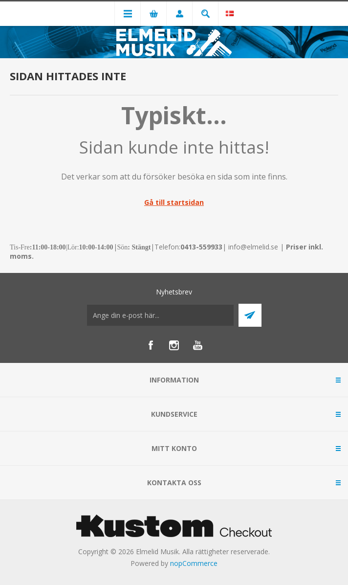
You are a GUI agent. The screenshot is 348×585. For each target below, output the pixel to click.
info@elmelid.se (253, 246)
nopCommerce (194, 563)
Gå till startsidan (174, 202)
